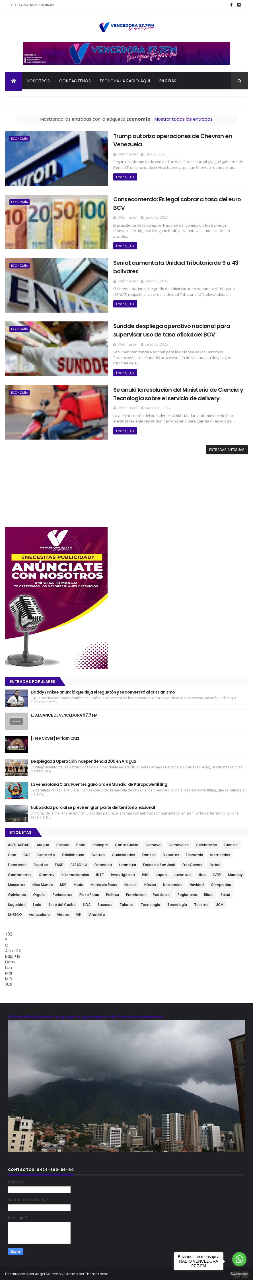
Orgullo (39, 893)
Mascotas (16, 883)
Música (150, 883)
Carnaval (153, 843)
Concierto (46, 853)
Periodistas (62, 893)
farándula (127, 863)
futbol (214, 863)
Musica (130, 883)
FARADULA (79, 863)
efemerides (220, 853)
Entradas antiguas (226, 448)
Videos (63, 912)
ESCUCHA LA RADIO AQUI (125, 81)
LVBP (217, 873)
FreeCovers (192, 863)
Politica (112, 893)
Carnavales (178, 843)
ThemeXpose (96, 1272)
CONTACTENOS (75, 81)
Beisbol (62, 843)
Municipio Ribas (103, 883)
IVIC (145, 873)
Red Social (161, 893)
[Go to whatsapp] (239, 1259)
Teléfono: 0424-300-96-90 (32, 5)
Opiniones (17, 893)
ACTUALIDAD (19, 843)
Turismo (201, 902)
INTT (100, 873)
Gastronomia (20, 873)
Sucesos (105, 902)
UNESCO (15, 912)
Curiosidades (123, 853)
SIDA (86, 902)
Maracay (235, 873)
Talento (126, 902)
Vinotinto (97, 912)
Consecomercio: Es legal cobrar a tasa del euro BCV (166, 199)
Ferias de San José (159, 863)
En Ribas (167, 81)
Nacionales (172, 883)
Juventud (182, 873)
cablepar (100, 843)
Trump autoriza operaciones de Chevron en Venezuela (170, 136)
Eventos (41, 863)
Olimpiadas (221, 883)
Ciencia (231, 843)
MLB (63, 883)
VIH (78, 912)
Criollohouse (73, 853)
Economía (19, 139)
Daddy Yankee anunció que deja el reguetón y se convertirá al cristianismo (103, 690)
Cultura (98, 853)
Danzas (149, 853)
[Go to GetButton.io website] (239, 1274)
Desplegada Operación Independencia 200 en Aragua (83, 759)
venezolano (39, 912)
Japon (161, 873)
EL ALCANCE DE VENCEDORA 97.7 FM (64, 713)
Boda (80, 843)
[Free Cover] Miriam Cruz (55, 736)
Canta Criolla (126, 843)
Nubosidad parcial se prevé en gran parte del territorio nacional (93, 806)
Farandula (103, 863)
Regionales (187, 893)
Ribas (208, 893)
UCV (219, 902)
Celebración (206, 843)
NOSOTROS (38, 81)
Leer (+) (106, 168)
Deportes (171, 853)
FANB (59, 863)
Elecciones (17, 863)
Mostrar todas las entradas (184, 120)
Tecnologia (150, 902)
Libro (202, 873)
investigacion (123, 873)
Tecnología (177, 902)
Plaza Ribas (89, 893)
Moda (78, 883)
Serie (37, 902)
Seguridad (17, 902)
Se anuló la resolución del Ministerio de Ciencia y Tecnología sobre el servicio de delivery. (161, 392)
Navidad (197, 883)
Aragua (43, 843)
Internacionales (75, 873)
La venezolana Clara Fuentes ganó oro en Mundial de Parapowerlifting (99, 782)
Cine (12, 853)
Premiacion (136, 893)
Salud (225, 893)
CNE (26, 853)
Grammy (46, 873)
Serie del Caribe (62, 902)
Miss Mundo (42, 883)
